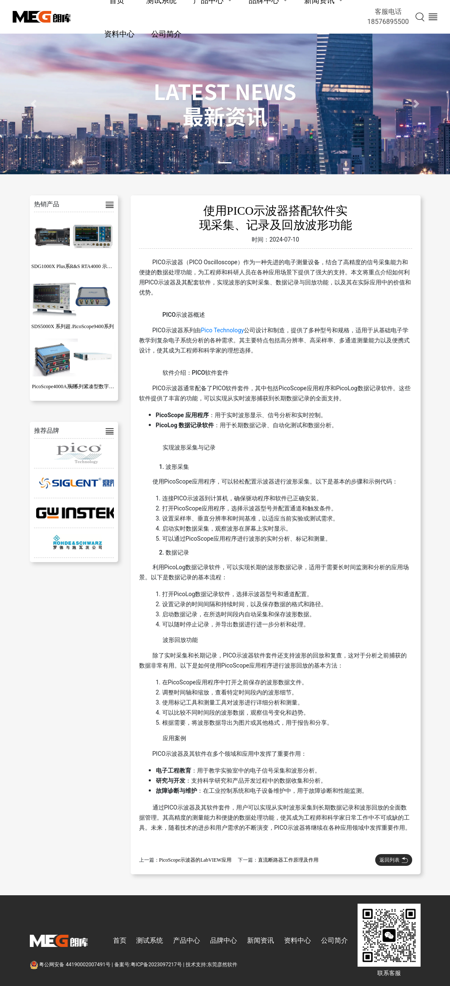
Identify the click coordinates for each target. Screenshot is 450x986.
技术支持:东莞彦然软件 (211, 965)
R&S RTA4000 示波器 (93, 266)
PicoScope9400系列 (93, 326)
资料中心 (119, 33)
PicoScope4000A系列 (54, 386)
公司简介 (166, 33)
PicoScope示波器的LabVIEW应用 (195, 860)
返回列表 (393, 860)
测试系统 (149, 940)
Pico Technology (222, 330)
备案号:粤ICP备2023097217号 (148, 965)
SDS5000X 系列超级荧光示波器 (66, 326)
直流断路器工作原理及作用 (288, 860)
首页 (119, 940)
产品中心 (186, 940)
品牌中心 (223, 940)
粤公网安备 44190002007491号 (71, 965)
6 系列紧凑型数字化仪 (94, 386)
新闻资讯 (260, 940)
